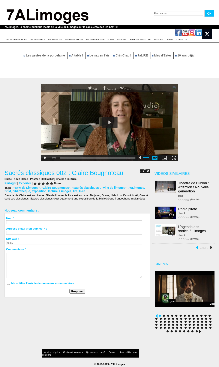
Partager (10, 182)
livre (70, 190)
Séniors (158, 40)
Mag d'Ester (162, 55)
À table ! (76, 55)
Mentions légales (50, 353)
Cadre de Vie (55, 40)
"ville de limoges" (108, 187)
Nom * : (11, 217)
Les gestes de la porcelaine (45, 55)
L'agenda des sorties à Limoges (195, 228)
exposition (30, 190)
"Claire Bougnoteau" (53, 187)
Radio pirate (188, 208)
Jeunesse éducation (140, 40)
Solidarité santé (95, 40)
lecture (42, 190)
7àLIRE (141, 55)
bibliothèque (12, 190)
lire (64, 190)
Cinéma (169, 40)
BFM (141, 187)
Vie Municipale (37, 40)
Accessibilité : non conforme (118, 353)
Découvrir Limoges (16, 40)
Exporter (24, 182)
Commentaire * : (17, 248)
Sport (111, 40)
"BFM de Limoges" (25, 187)
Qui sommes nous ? (87, 353)
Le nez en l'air (98, 55)
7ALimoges (129, 187)
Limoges (54, 190)
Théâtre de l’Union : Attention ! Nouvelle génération (194, 186)
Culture (121, 40)
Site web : (12, 238)
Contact (101, 353)
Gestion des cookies (68, 353)
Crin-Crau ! (122, 55)
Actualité (181, 40)
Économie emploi (74, 40)
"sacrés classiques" (82, 187)
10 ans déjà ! (185, 55)
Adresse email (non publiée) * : (26, 227)
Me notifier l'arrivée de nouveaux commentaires (42, 282)
